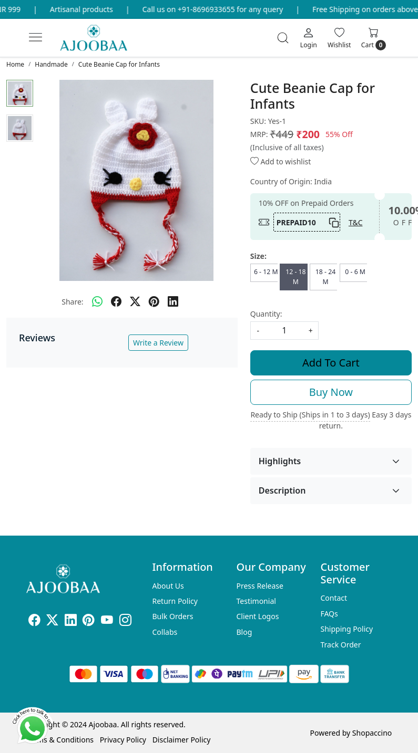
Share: (72, 302)
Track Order (340, 645)
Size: (258, 256)
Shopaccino (372, 733)
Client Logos (257, 616)
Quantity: (266, 314)
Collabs (165, 632)
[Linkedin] (71, 621)
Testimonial (256, 601)
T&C (356, 222)
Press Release (259, 586)
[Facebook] (34, 621)
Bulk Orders (172, 616)
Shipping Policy (346, 629)
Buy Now (331, 392)
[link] (283, 38)
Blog (244, 632)
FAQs (329, 614)
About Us (168, 586)
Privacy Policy (123, 740)
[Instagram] (125, 621)
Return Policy (175, 601)
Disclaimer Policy (181, 740)
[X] (52, 621)
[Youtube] (107, 621)
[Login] (308, 38)
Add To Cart (331, 362)
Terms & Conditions (60, 740)
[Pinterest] (88, 621)
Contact (333, 598)
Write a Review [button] (158, 343)
